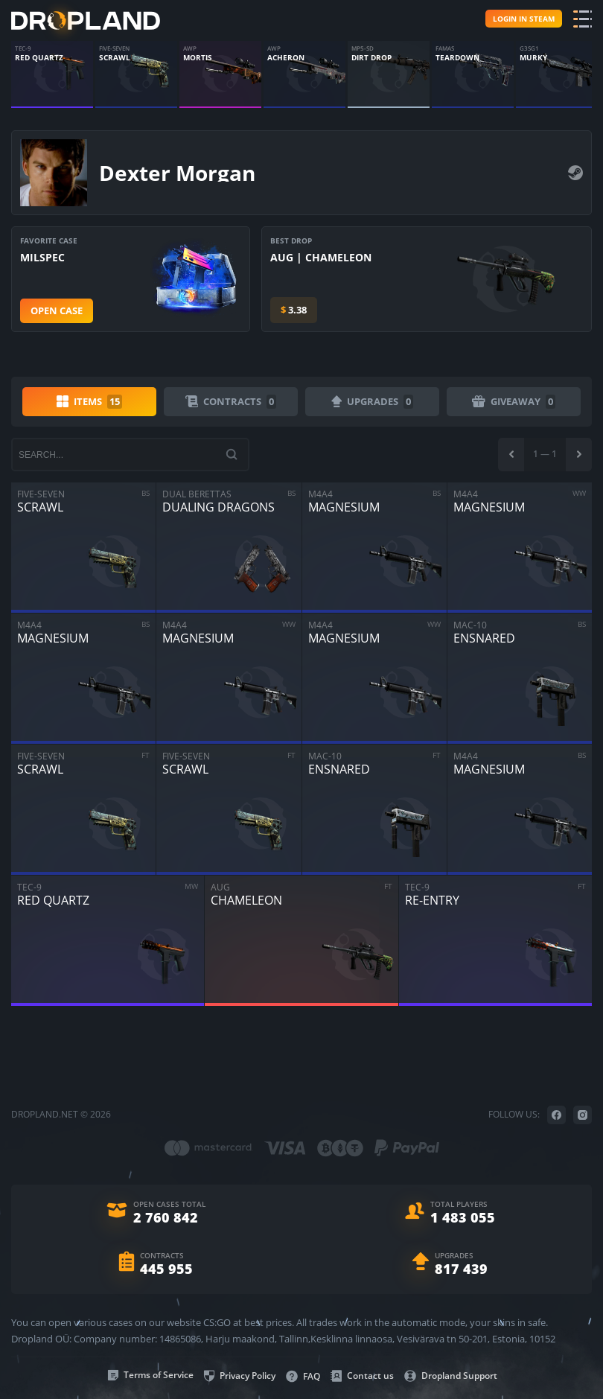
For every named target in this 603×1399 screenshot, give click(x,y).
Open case (57, 310)
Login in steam (524, 18)
